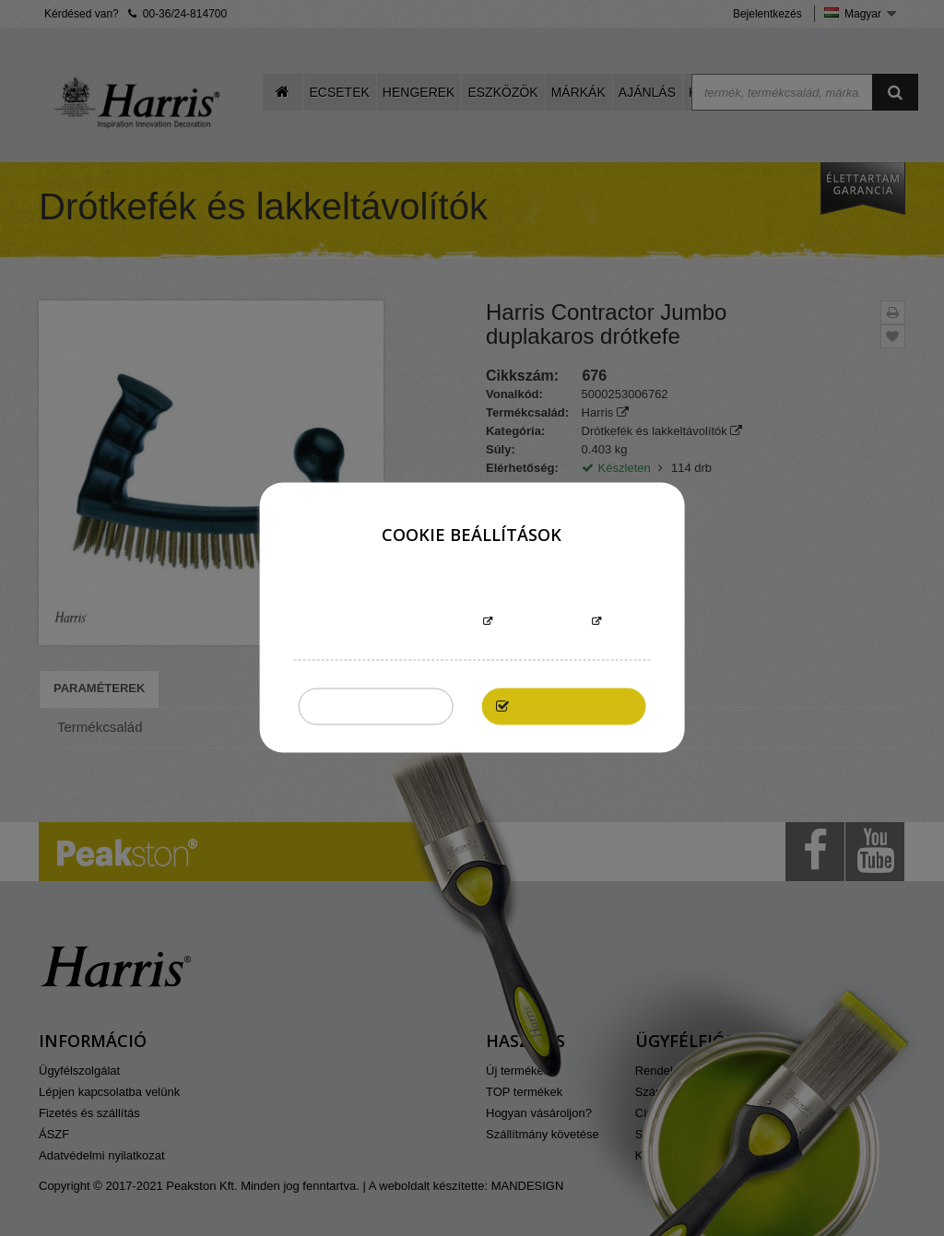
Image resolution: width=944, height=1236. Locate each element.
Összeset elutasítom (376, 706)
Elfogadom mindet (573, 706)
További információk (410, 622)
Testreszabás (542, 622)
